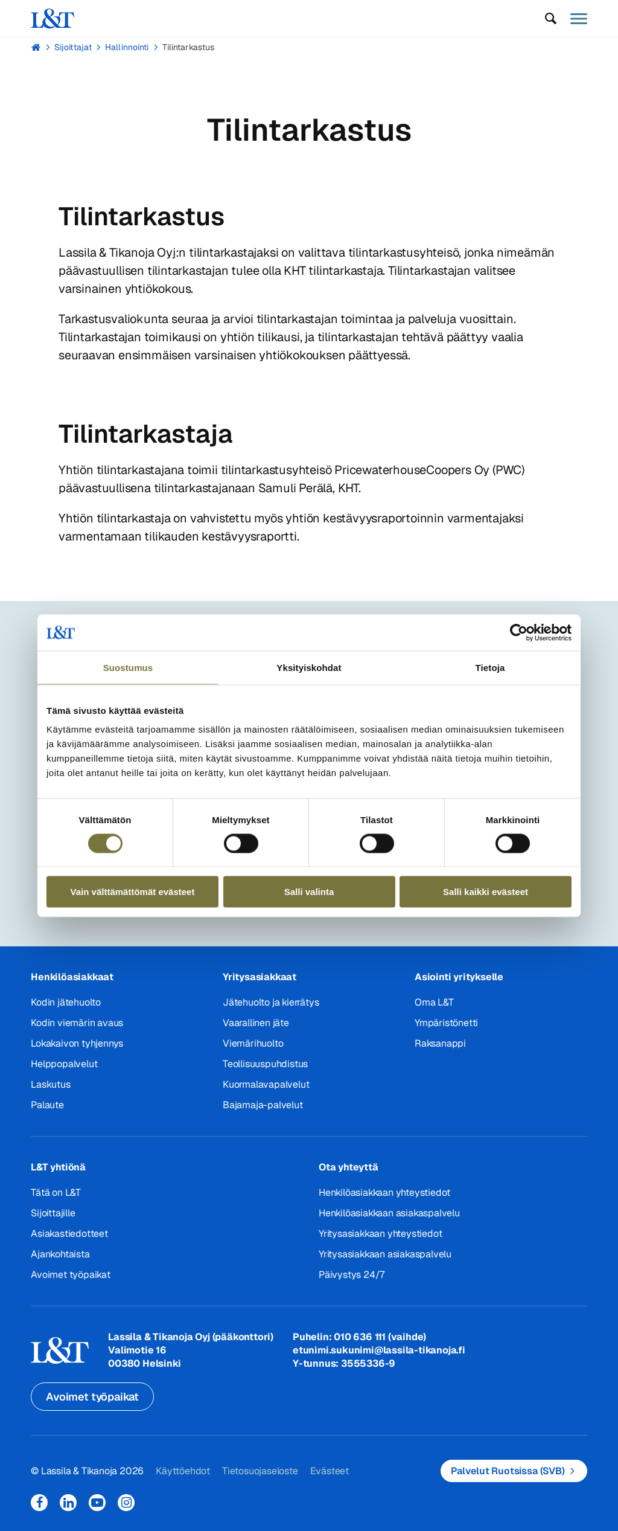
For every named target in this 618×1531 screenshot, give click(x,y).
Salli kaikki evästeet (485, 892)
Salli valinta (309, 892)
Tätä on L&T (56, 1187)
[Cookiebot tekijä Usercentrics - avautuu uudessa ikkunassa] (519, 632)
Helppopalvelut (64, 1059)
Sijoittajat (73, 47)
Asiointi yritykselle (459, 972)
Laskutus (50, 1079)
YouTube (97, 1498)
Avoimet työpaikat (70, 1269)
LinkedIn (68, 1498)
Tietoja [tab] (490, 667)
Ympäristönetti (446, 1018)
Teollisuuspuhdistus (265, 1059)
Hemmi (36, 47)
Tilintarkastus (188, 47)
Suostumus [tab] (128, 667)
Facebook (39, 1498)
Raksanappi (440, 1038)
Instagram (126, 1498)
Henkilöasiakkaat (72, 972)
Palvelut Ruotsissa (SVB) (508, 1466)
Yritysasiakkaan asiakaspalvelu (385, 1249)
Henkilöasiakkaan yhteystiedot (384, 1187)
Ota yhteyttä (348, 1162)
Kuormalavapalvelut (266, 1079)
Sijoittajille (53, 1208)
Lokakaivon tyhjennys (77, 1038)
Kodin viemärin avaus (77, 1018)
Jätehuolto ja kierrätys (271, 997)
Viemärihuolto (253, 1038)
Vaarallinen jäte (256, 1018)
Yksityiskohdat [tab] (308, 667)
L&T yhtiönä (58, 1162)
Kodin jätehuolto (66, 997)
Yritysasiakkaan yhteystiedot (380, 1228)
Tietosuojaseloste (260, 1466)
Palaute (47, 1100)
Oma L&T (434, 997)
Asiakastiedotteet (69, 1228)
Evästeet (329, 1466)
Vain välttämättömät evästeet (133, 892)
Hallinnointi (126, 47)
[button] (551, 19)
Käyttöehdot (183, 1466)
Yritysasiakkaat (259, 972)
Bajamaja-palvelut (263, 1100)
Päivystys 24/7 (351, 1269)
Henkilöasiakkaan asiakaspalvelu (389, 1208)
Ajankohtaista (60, 1249)
